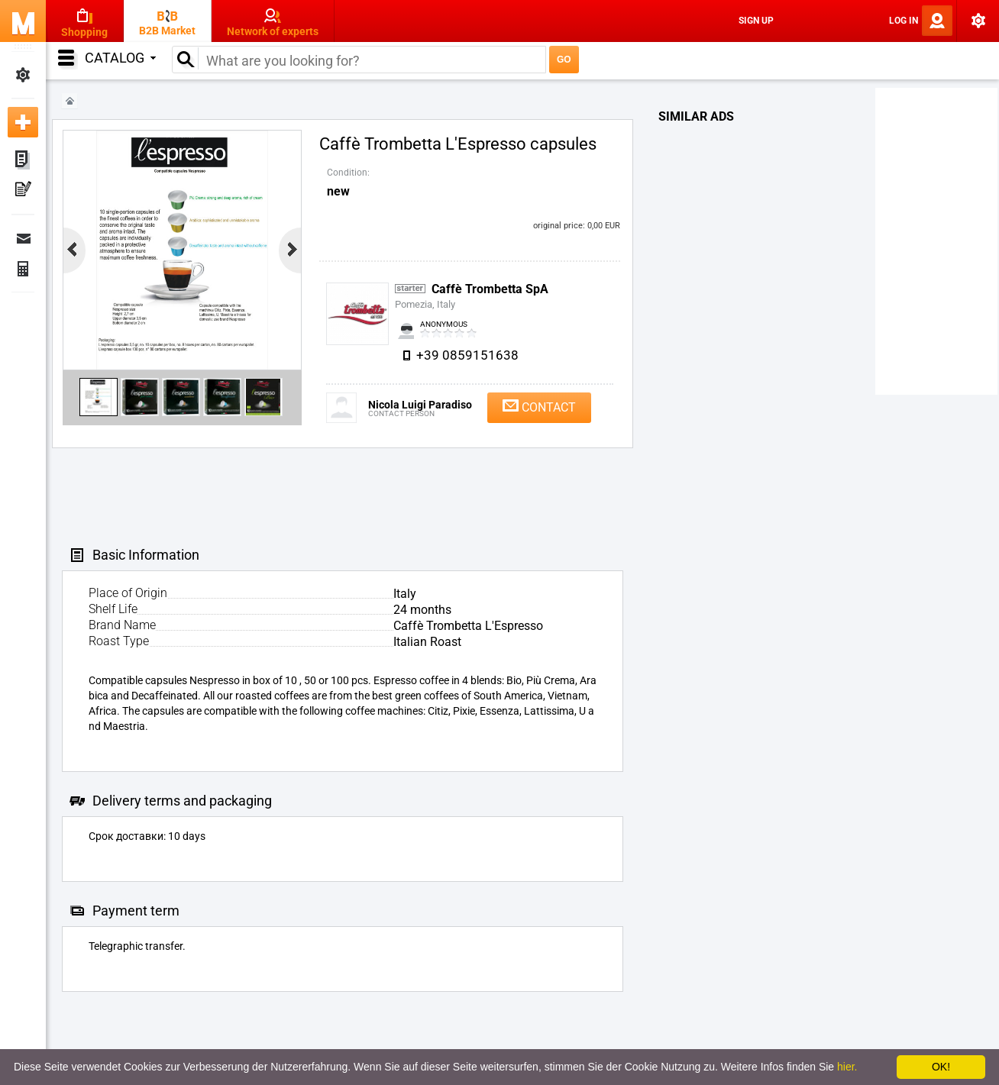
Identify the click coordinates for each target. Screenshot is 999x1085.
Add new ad (22, 122)
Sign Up (756, 20)
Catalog (120, 58)
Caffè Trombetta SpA (490, 289)
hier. (847, 1067)
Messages (22, 238)
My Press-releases (22, 191)
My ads (22, 160)
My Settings (22, 75)
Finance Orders (22, 268)
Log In (903, 20)
